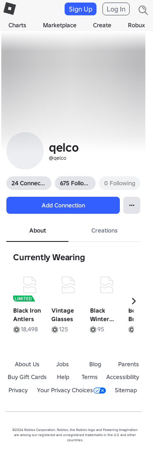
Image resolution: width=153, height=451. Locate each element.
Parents (128, 364)
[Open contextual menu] (131, 205)
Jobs (62, 364)
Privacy (18, 390)
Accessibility (122, 377)
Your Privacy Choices (71, 390)
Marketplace (59, 25)
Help (63, 377)
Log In (116, 9)
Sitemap (126, 390)
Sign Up (80, 9)
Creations (104, 230)
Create (102, 25)
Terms (90, 377)
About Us (27, 364)
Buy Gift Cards (27, 377)
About (37, 230)
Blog (95, 364)
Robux (136, 25)
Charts (17, 25)
